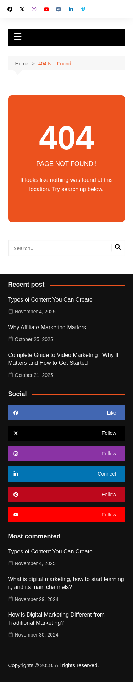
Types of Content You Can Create (50, 300)
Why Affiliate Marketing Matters (47, 327)
